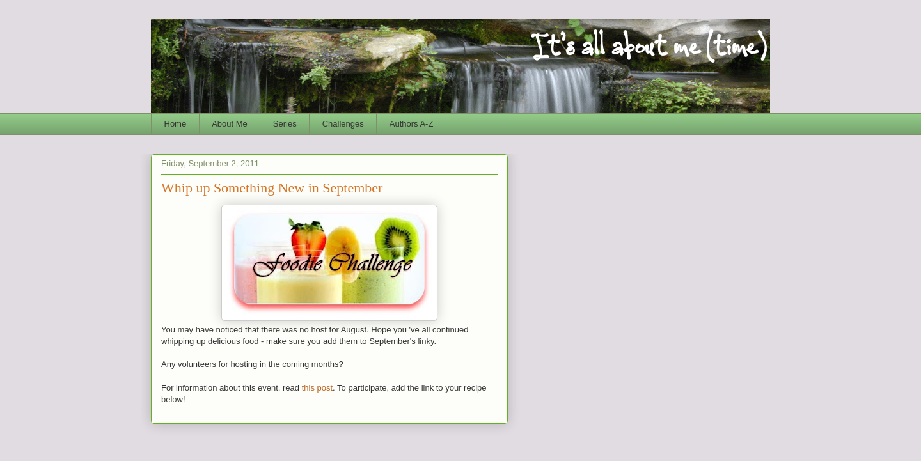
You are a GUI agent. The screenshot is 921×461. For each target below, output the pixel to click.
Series (285, 124)
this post (317, 388)
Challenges (343, 124)
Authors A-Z (412, 124)
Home (175, 124)
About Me (230, 124)
